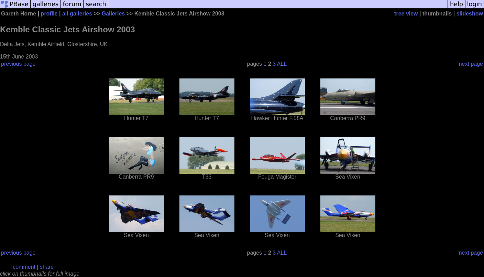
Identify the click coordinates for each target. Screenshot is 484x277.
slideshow (469, 14)
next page (471, 64)
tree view (406, 14)
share (47, 267)
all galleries (77, 14)
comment (24, 267)
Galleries (113, 14)
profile (49, 14)
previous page (18, 64)
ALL (282, 64)
